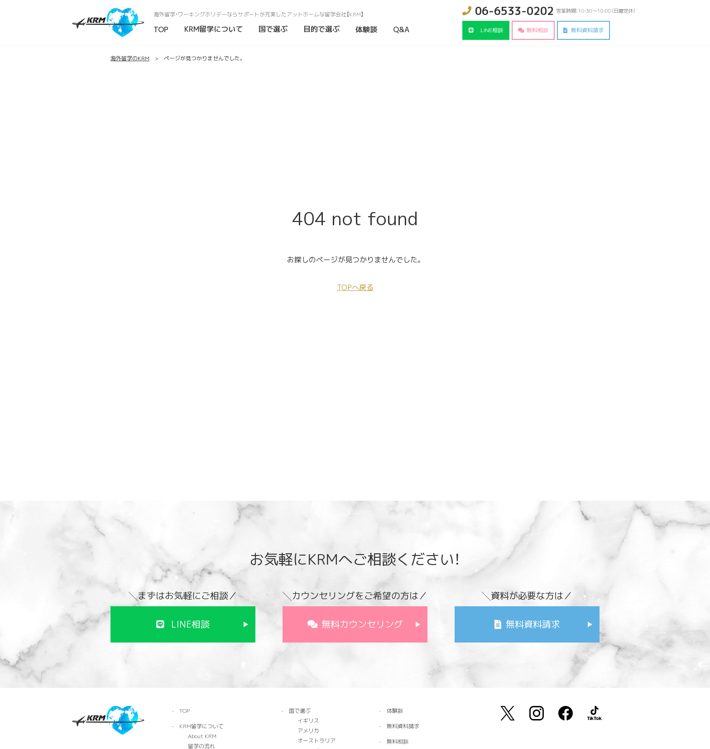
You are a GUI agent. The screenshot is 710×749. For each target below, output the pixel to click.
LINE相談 (491, 30)
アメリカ (308, 731)
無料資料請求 (587, 30)
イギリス (308, 721)
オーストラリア (316, 740)
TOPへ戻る (355, 287)
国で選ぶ (273, 29)
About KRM (202, 736)
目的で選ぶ (321, 29)
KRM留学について (213, 29)
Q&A (401, 29)
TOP (161, 29)
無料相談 (537, 30)
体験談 (366, 29)
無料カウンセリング (362, 624)
